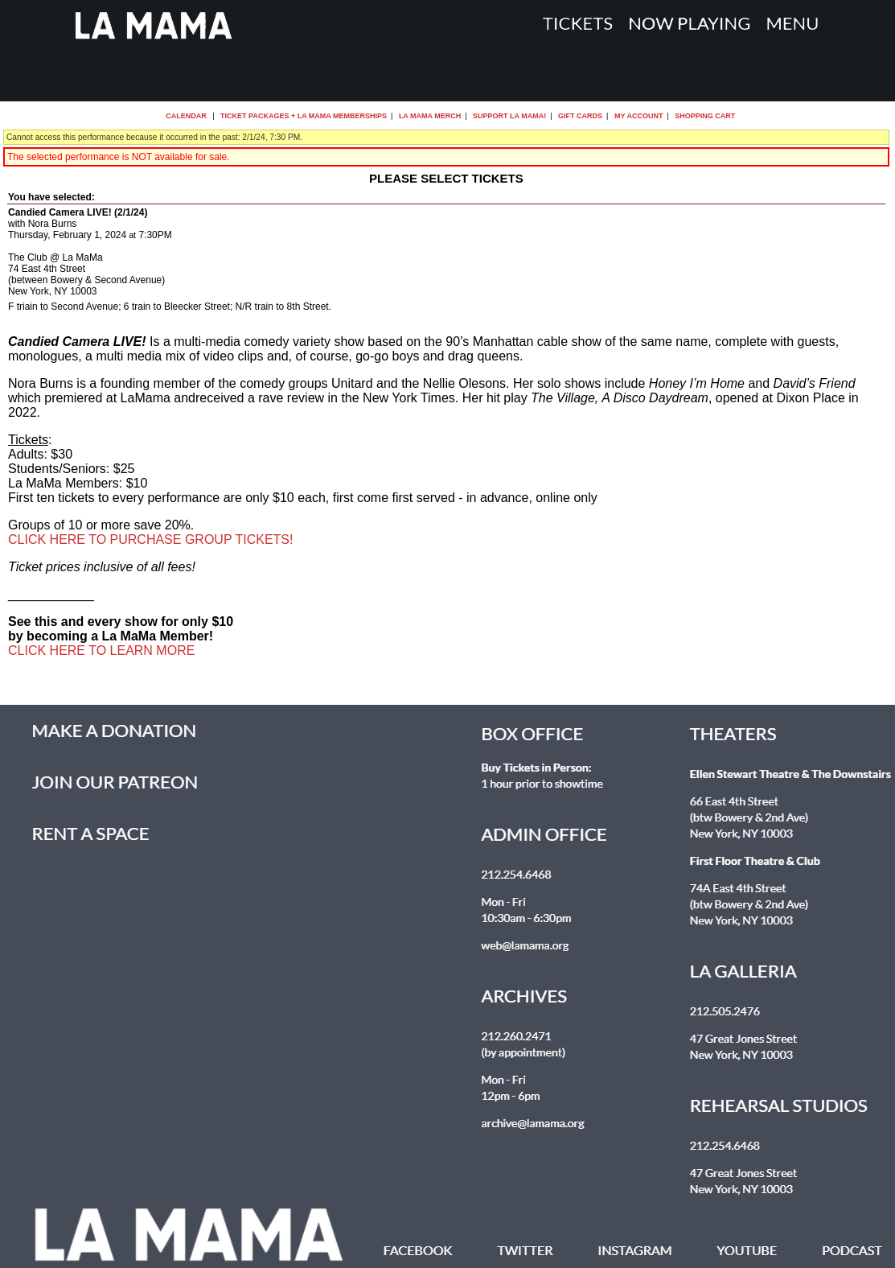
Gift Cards (580, 116)
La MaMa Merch (430, 116)
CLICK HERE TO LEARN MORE (101, 650)
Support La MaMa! (509, 116)
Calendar (186, 116)
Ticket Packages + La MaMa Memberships (303, 116)
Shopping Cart (705, 116)
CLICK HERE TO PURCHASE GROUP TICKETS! (150, 539)
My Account (637, 116)
